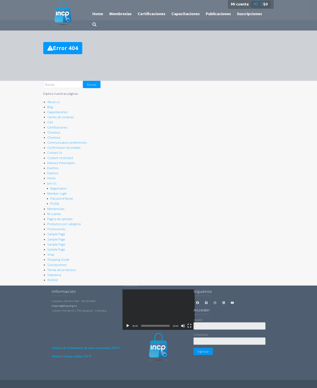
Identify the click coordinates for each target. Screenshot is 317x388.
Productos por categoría (64, 224)
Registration (58, 188)
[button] (94, 25)
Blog (50, 107)
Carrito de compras (60, 117)
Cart (50, 122)
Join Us (52, 183)
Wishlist (52, 280)
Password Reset (61, 198)
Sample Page (56, 234)
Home (97, 14)
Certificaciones (151, 14)
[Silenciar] (183, 289)
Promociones (56, 229)
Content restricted (60, 158)
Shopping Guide (58, 259)
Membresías (120, 14)
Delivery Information (61, 163)
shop (50, 254)
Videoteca (54, 275)
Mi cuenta (54, 214)
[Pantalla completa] (189, 289)
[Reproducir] (128, 289)
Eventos (52, 168)
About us (53, 102)
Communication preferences (67, 142)
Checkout (53, 132)
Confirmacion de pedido (63, 148)
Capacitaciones (185, 14)
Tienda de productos (61, 270)
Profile (54, 203)
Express (52, 173)
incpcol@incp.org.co (96, 306)
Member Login (57, 193)
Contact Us (54, 153)
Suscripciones (249, 14)
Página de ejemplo (60, 219)
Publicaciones (218, 14)
